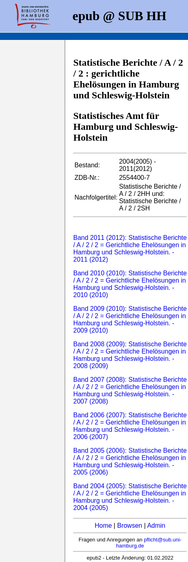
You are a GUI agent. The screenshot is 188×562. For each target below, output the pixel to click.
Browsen (129, 525)
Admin (156, 525)
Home (103, 525)
